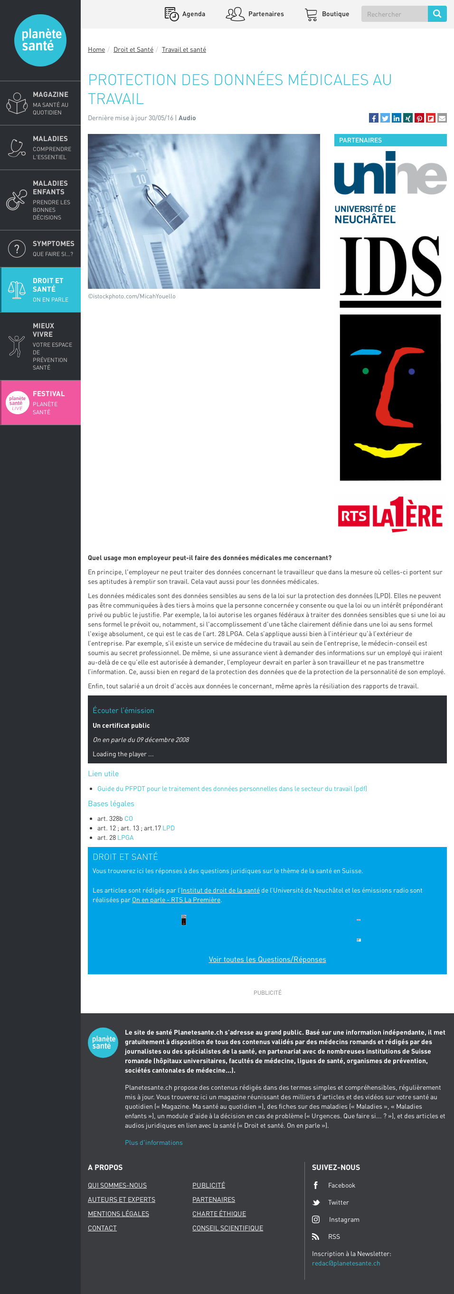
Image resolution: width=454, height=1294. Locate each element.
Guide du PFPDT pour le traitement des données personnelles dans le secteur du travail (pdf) (233, 788)
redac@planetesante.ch (346, 1263)
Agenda (193, 14)
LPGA (125, 837)
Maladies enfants (54, 200)
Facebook (334, 1185)
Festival (54, 402)
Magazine (54, 103)
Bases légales (112, 803)
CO (128, 818)
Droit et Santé (54, 290)
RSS (326, 1236)
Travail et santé (184, 49)
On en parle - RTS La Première (176, 899)
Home (96, 49)
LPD (168, 828)
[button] (373, 118)
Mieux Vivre (54, 346)
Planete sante (40, 40)
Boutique (335, 14)
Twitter (330, 1202)
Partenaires (265, 14)
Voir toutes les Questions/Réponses (267, 959)
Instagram (335, 1219)
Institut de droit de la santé (220, 890)
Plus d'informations (154, 1142)
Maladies (54, 147)
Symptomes (54, 248)
